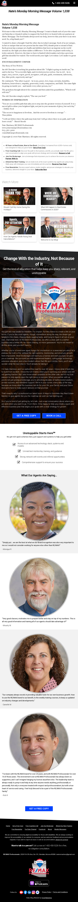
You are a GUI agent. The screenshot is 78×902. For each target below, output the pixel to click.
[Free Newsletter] (17, 829)
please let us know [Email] (62, 840)
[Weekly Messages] (60, 829)
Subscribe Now (41, 170)
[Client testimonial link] (39, 511)
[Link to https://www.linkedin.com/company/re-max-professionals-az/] (29, 892)
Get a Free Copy (39, 148)
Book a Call (54, 415)
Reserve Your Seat (59, 164)
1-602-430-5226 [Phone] (61, 3)
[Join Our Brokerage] (47, 826)
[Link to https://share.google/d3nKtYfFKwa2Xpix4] (37, 892)
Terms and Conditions (60, 892)
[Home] (3, 3)
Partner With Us (12, 159)
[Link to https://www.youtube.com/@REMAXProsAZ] (21, 892)
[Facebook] (42, 829)
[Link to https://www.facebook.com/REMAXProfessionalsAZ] (25, 892)
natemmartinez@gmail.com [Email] (65, 854)
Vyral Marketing (47, 898)
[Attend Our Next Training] (64, 826)
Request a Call (64, 153)
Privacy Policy (46, 892)
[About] (50, 829)
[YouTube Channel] (30, 829)
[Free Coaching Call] (32, 826)
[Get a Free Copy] (17, 826)
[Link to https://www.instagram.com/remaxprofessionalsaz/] (33, 892)
